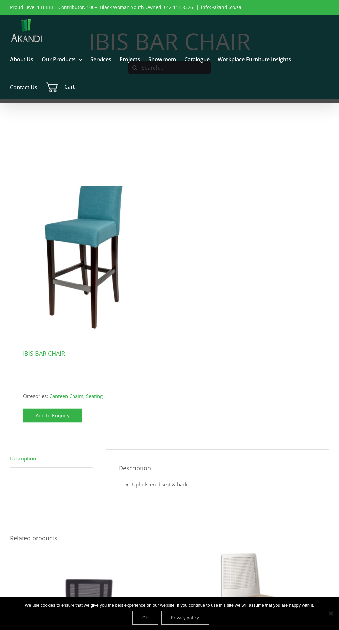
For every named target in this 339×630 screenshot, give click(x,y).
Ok (146, 618)
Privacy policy (186, 618)
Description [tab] (23, 458)
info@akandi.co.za (221, 7)
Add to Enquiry (52, 415)
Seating (94, 396)
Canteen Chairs (66, 396)
